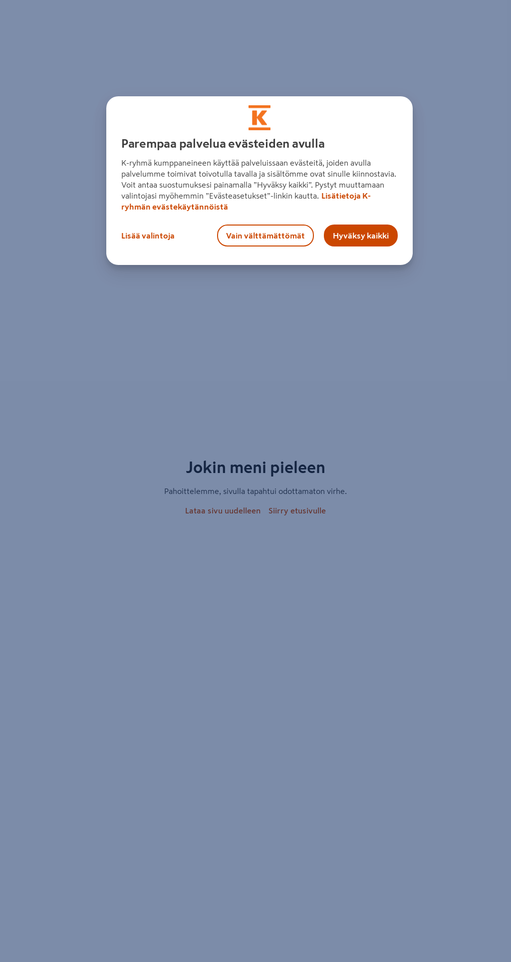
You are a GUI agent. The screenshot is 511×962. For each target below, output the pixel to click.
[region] (259, 180)
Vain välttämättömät (265, 236)
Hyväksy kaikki (361, 236)
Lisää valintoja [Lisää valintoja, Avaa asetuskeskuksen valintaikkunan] (148, 236)
